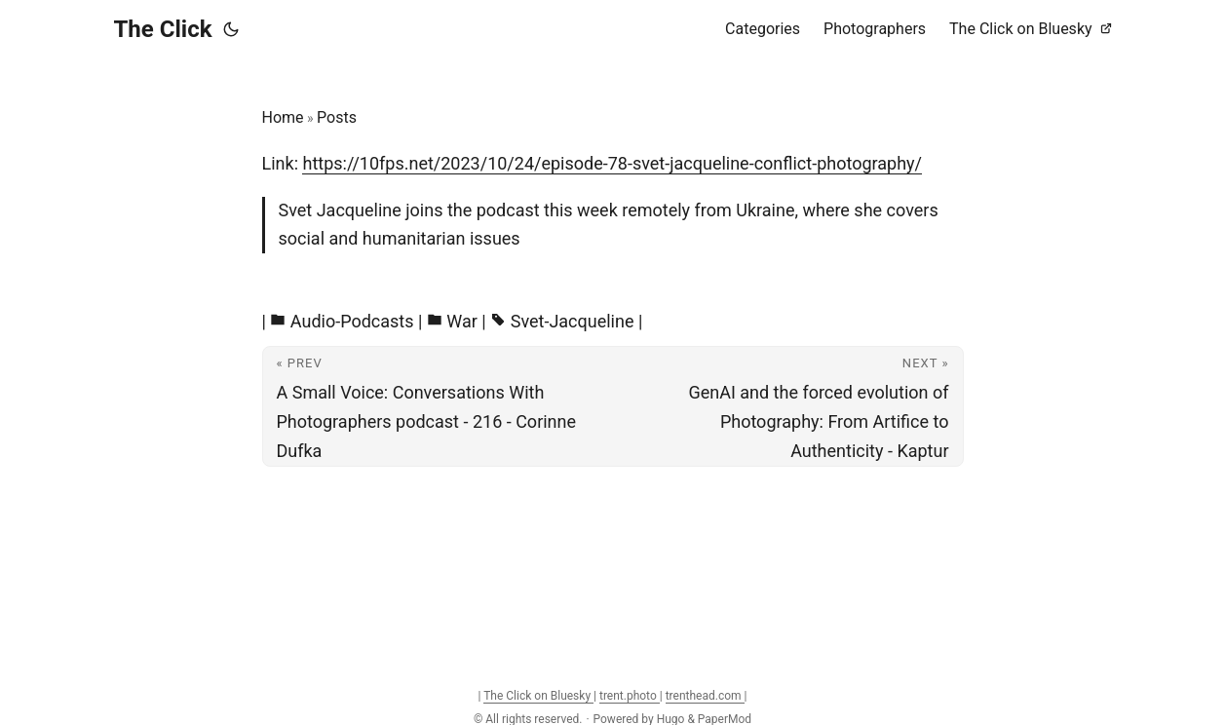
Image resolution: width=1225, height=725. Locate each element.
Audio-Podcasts (352, 321)
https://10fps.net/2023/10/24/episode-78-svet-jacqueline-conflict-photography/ (612, 163)
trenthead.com (705, 696)
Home (283, 117)
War (462, 321)
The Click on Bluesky (538, 696)
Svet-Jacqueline (572, 321)
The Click (163, 29)
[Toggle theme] (231, 29)
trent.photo (629, 696)
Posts (337, 117)
